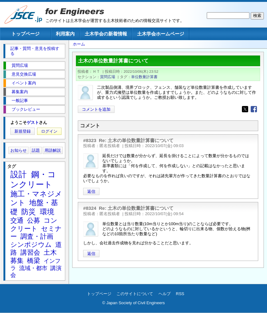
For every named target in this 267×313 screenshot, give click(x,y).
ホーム (79, 44)
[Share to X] (245, 109)
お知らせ (18, 150)
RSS (180, 293)
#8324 (89, 208)
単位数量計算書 (144, 77)
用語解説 (53, 150)
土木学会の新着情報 (106, 33)
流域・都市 (33, 268)
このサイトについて (134, 293)
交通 (17, 220)
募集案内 (20, 91)
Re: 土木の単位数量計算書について (136, 140)
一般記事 (20, 100)
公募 (33, 220)
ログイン (49, 131)
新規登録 (22, 131)
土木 (50, 252)
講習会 (30, 252)
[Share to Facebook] (254, 109)
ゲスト (33, 122)
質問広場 (107, 77)
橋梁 (33, 260)
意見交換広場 (24, 74)
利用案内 (65, 33)
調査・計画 (36, 236)
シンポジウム (31, 244)
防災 (28, 212)
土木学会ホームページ (160, 33)
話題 (36, 150)
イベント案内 (24, 83)
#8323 (89, 140)
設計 (18, 174)
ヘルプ (164, 293)
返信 (91, 191)
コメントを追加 (96, 109)
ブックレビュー (26, 109)
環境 (47, 212)
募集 (17, 260)
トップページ (25, 33)
